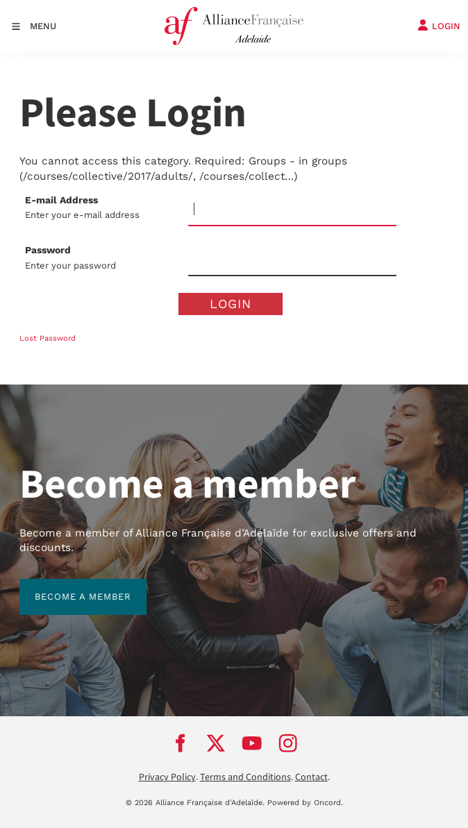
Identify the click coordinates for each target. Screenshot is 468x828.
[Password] (292, 259)
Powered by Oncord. (305, 802)
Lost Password (47, 338)
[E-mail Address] (292, 209)
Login (230, 303)
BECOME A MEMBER (67, 586)
